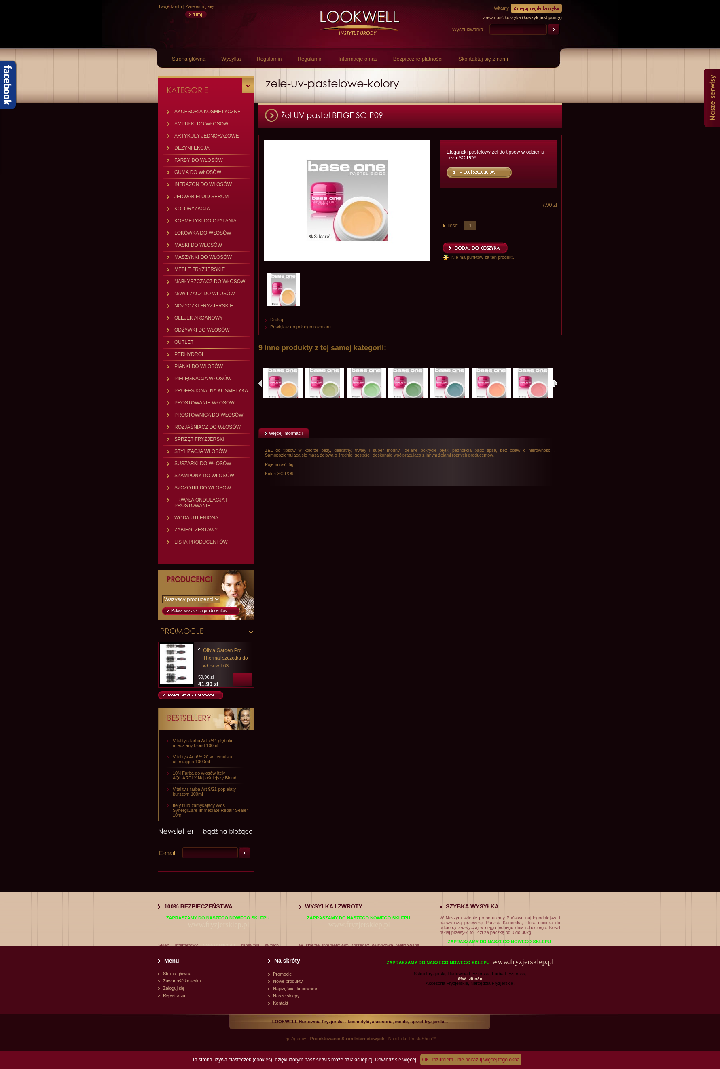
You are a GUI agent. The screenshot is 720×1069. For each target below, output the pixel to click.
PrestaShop (420, 1038)
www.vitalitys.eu (219, 945)
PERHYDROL (189, 354)
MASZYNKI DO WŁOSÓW (203, 257)
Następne (555, 383)
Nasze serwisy (712, 98)
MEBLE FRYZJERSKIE (199, 269)
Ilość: (453, 226)
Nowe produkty (288, 981)
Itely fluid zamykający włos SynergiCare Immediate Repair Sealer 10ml (210, 810)
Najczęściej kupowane (295, 988)
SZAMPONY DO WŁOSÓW (204, 475)
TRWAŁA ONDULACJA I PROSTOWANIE (200, 502)
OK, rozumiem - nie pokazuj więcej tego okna (471, 1060)
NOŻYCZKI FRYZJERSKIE (203, 306)
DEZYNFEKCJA (192, 148)
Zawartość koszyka (182, 980)
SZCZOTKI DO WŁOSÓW (202, 488)
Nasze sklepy (286, 995)
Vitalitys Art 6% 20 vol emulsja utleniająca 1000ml (202, 759)
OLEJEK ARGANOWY (198, 318)
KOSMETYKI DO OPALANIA (205, 221)
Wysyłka (231, 59)
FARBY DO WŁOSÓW (198, 160)
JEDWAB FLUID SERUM (201, 196)
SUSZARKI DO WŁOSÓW (202, 463)
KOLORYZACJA (192, 209)
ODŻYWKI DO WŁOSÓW (202, 330)
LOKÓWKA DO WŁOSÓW (202, 233)
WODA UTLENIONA (196, 518)
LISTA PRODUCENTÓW (201, 542)
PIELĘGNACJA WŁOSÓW (202, 378)
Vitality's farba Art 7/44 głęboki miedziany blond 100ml (202, 743)
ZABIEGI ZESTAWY (196, 530)
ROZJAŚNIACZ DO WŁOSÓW (207, 427)
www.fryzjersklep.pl (218, 924)
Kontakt (280, 1003)
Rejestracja (174, 995)
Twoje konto (170, 6)
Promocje (282, 974)
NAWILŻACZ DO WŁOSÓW (204, 293)
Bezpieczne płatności (418, 59)
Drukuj (276, 319)
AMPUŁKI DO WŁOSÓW (201, 124)
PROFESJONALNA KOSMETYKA (211, 391)
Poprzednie (260, 383)
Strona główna (188, 59)
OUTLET (183, 342)
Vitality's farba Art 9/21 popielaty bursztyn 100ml (204, 791)
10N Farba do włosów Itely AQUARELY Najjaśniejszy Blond (204, 775)
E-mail (167, 853)
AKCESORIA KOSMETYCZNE (207, 111)
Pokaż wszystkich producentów (199, 610)
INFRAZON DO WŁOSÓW (203, 184)
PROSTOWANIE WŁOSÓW (204, 403)
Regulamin (269, 59)
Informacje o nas (358, 59)
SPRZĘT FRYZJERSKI (199, 439)
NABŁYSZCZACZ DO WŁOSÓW (209, 281)
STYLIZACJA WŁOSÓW (200, 451)
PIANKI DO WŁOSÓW (198, 366)
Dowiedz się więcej (395, 1060)
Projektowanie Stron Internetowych (347, 1038)
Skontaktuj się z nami (483, 59)
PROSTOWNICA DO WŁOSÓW (208, 415)
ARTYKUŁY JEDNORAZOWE (206, 136)
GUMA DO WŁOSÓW (197, 172)
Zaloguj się (173, 988)
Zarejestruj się (200, 6)
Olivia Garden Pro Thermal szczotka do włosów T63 (225, 658)
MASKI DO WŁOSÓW (198, 245)
